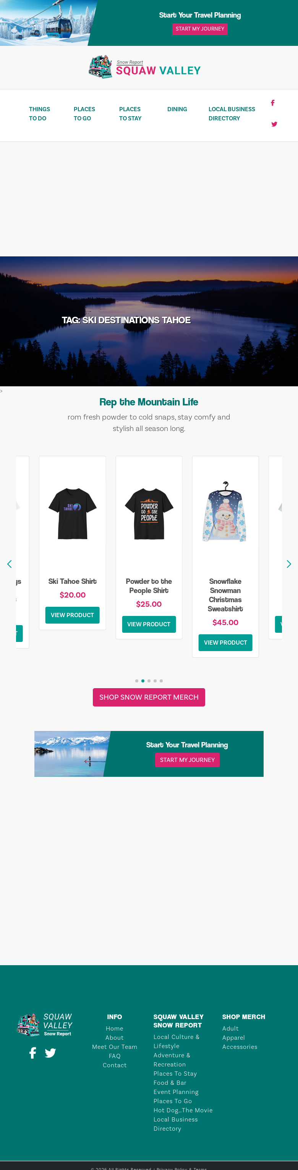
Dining (177, 109)
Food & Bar (170, 1083)
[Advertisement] (149, 199)
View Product (72, 615)
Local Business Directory (232, 113)
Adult (230, 1028)
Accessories (240, 1047)
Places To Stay (130, 113)
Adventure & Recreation (172, 1060)
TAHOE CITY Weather (149, 936)
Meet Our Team (115, 1047)
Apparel (233, 1038)
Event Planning (176, 1092)
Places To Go (84, 113)
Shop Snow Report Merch (149, 697)
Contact (115, 1065)
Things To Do (39, 113)
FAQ (115, 1056)
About (114, 1038)
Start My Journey (200, 29)
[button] (288, 564)
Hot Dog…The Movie (183, 1110)
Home (114, 1028)
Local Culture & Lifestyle (177, 1041)
